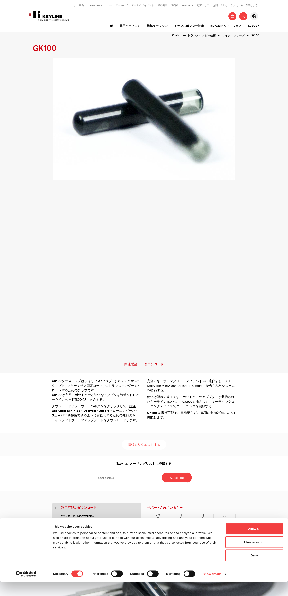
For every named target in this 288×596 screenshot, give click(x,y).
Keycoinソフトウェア (225, 26)
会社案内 (79, 5)
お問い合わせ (220, 5)
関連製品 (130, 364)
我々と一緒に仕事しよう (244, 5)
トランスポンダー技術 (189, 26)
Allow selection (254, 556)
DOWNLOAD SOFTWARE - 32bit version (83, 530)
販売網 (174, 5)
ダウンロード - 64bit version (77, 516)
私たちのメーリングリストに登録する (144, 464)
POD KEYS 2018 (69, 520)
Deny (254, 569)
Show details (212, 588)
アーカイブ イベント (142, 5)
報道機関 (162, 5)
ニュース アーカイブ (116, 5)
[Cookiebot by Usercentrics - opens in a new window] (26, 588)
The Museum (94, 5)
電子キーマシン (130, 26)
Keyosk (254, 26)
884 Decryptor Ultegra (92, 411)
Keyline (176, 35)
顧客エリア (203, 5)
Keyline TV (188, 5)
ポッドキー (83, 395)
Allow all (254, 543)
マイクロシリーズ (233, 35)
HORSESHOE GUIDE (71, 525)
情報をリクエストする (144, 445)
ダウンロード (154, 364)
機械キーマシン (157, 26)
